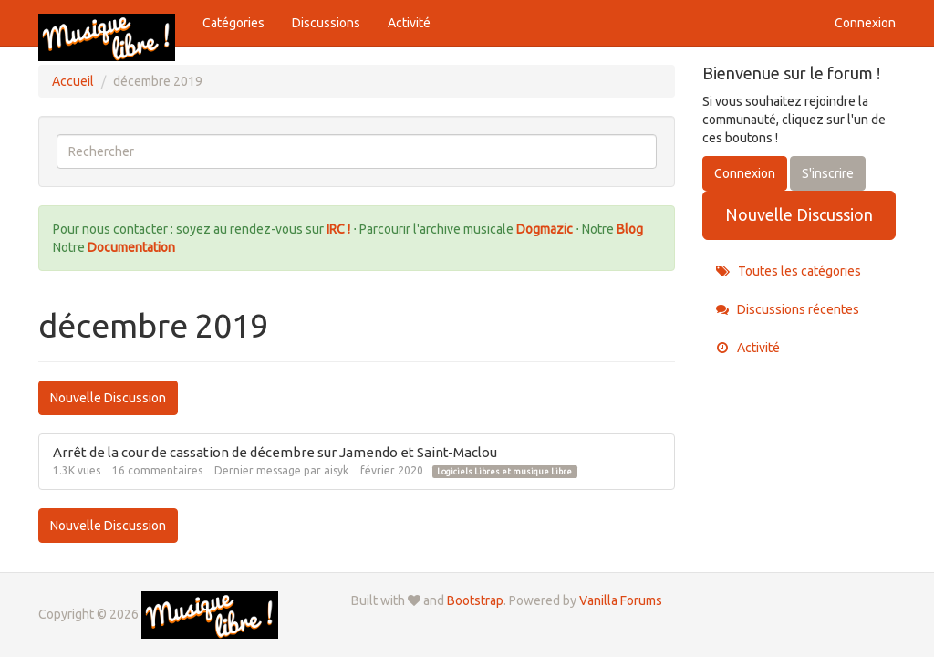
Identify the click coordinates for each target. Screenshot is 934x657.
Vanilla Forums (620, 600)
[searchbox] (357, 151)
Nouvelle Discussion (108, 398)
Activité (409, 23)
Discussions (326, 23)
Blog (630, 229)
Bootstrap (475, 600)
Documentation (131, 247)
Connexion (865, 23)
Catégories (233, 23)
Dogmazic (546, 229)
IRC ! (338, 229)
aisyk (336, 470)
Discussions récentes (787, 309)
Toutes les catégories (788, 271)
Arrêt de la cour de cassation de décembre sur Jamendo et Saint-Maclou (275, 452)
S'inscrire (828, 173)
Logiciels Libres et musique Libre (504, 471)
